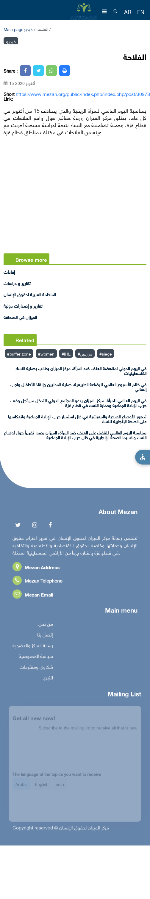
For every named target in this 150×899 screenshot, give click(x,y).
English (42, 786)
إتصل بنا (45, 635)
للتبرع (48, 678)
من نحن (45, 624)
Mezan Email (32, 595)
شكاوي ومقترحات (36, 667)
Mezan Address (36, 567)
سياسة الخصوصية (36, 656)
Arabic (21, 786)
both (60, 786)
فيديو (28, 28)
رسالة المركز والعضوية (32, 646)
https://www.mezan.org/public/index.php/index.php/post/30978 (83, 93)
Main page (14, 28)
